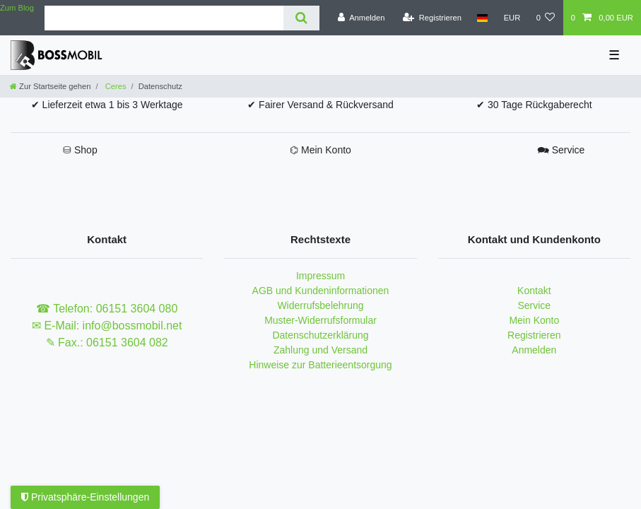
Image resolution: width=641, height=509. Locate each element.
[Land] (482, 17)
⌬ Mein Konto (320, 150)
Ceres (115, 86)
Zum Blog (17, 8)
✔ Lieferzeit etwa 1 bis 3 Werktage (107, 104)
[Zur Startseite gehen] (50, 86)
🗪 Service (561, 150)
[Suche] (301, 18)
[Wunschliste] (545, 17)
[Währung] (511, 17)
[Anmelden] (361, 17)
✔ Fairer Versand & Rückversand (320, 104)
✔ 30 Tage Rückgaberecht (534, 104)
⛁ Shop (80, 150)
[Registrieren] (432, 17)
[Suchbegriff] (164, 18)
